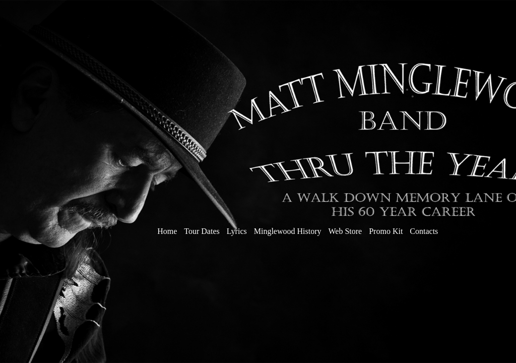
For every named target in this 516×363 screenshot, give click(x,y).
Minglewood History (287, 231)
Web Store (346, 231)
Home (167, 231)
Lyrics (238, 231)
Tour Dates (201, 231)
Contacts (424, 231)
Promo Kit (386, 231)
